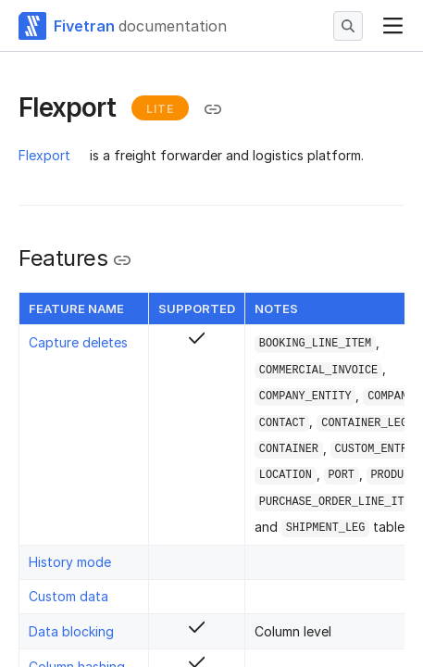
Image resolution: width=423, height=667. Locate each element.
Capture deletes (78, 342)
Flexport (44, 155)
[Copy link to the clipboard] (213, 109)
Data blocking (71, 631)
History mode (70, 562)
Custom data (68, 596)
